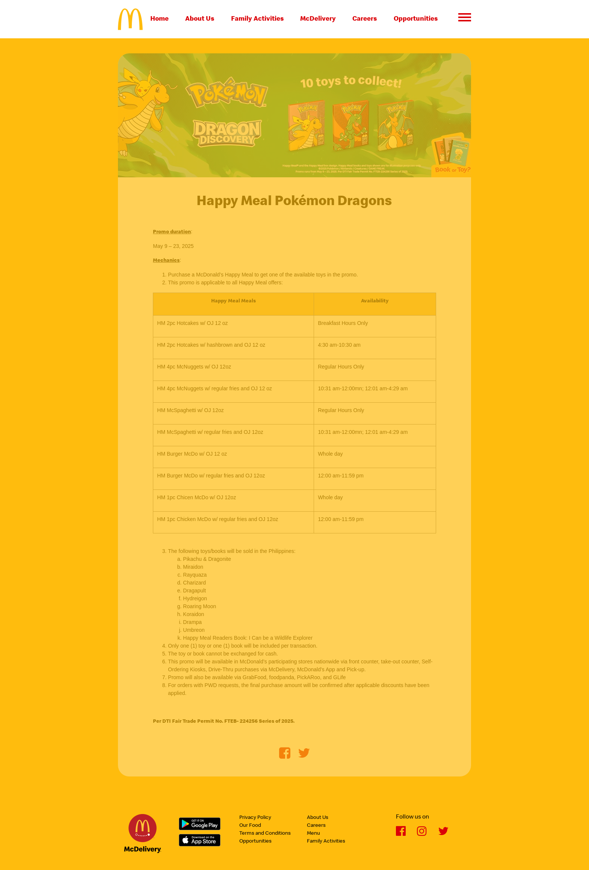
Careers (364, 19)
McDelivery (318, 19)
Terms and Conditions (265, 833)
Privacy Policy (255, 817)
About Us (199, 19)
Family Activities (257, 19)
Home (159, 19)
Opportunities (416, 19)
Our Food (250, 825)
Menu (313, 833)
